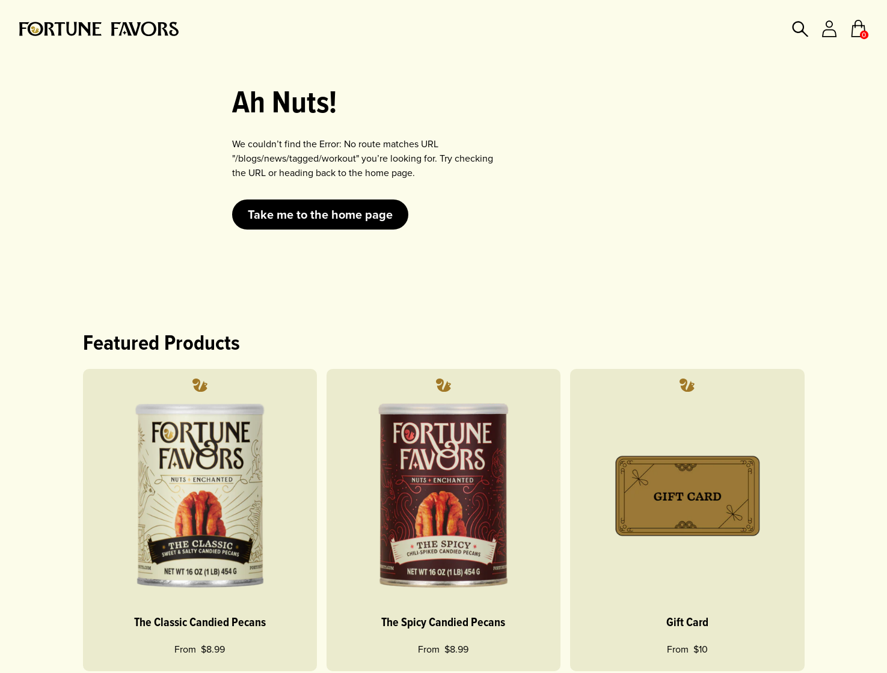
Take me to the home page (320, 215)
